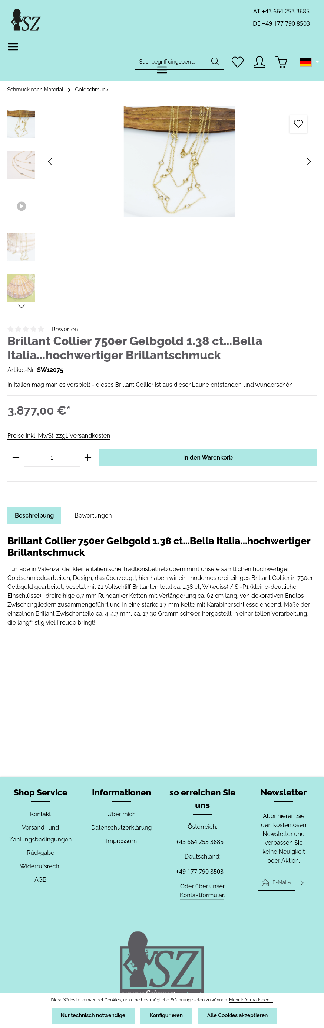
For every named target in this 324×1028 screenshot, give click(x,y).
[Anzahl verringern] (15, 458)
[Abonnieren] (302, 882)
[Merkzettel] (238, 62)
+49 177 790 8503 (200, 872)
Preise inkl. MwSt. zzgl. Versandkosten (58, 435)
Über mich (121, 814)
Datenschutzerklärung (122, 827)
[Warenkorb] (282, 62)
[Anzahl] (52, 458)
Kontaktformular (202, 895)
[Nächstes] (308, 161)
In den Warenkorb (208, 457)
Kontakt (40, 814)
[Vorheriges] (50, 161)
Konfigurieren (166, 1015)
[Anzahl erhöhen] (87, 458)
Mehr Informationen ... (248, 999)
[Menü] (13, 47)
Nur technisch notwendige (92, 1015)
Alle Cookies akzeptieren (238, 1015)
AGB (40, 879)
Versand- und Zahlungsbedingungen (40, 833)
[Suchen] (215, 62)
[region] (162, 208)
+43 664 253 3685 (200, 842)
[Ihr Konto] (260, 62)
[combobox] (171, 62)
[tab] (34, 515)
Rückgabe (40, 853)
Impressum (121, 841)
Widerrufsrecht (40, 866)
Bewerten (64, 329)
